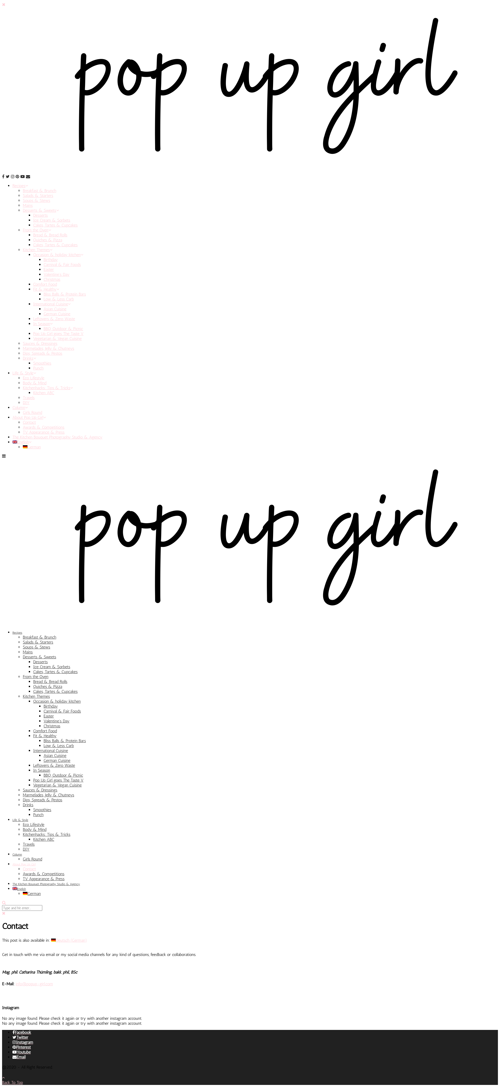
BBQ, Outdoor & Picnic (63, 328)
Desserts (40, 215)
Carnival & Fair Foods (62, 264)
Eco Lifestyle (33, 377)
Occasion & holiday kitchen (58, 254)
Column (20, 407)
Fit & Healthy (46, 289)
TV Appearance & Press (44, 432)
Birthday (51, 259)
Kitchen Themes (37, 249)
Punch (38, 368)
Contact (29, 422)
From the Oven (37, 230)
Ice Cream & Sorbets (51, 220)
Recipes (20, 185)
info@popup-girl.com (34, 983)
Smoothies (42, 363)
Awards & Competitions (43, 427)
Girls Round (32, 412)
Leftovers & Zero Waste (54, 318)
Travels (29, 397)
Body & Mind (34, 382)
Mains (28, 205)
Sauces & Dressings (40, 343)
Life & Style (24, 373)
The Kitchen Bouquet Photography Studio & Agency (57, 437)
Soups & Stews (36, 200)
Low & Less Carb (59, 299)
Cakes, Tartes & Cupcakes (55, 225)
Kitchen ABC (43, 392)
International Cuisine (52, 304)
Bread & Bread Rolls (50, 235)
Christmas (52, 279)
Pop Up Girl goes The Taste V (58, 333)
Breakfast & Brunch (39, 190)
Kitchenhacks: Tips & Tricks (48, 387)
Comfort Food (45, 284)
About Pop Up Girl (29, 417)
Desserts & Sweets (41, 210)
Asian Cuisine (55, 308)
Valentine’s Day (57, 274)
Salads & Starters (38, 195)
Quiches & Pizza (47, 239)
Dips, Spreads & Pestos (42, 353)
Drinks (29, 358)
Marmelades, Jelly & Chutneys (48, 348)
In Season (43, 323)
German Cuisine (57, 313)
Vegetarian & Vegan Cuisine (57, 338)
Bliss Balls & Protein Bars (65, 294)
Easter (49, 269)
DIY (26, 402)
